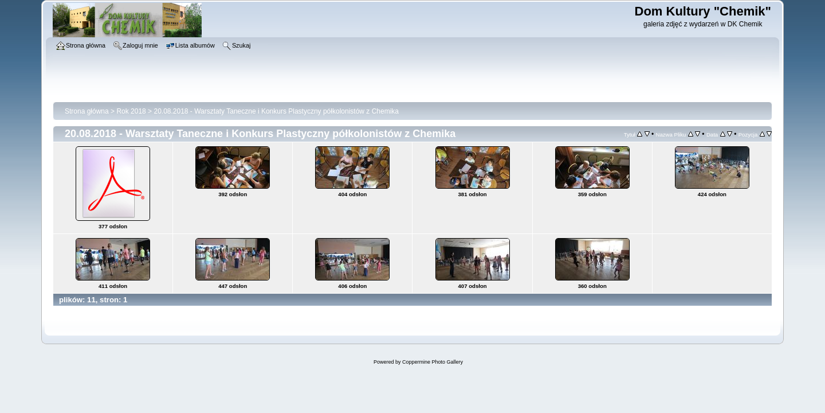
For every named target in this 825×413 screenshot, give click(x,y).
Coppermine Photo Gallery (432, 362)
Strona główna (87, 111)
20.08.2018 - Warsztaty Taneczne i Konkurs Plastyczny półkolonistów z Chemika (276, 111)
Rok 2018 (131, 111)
